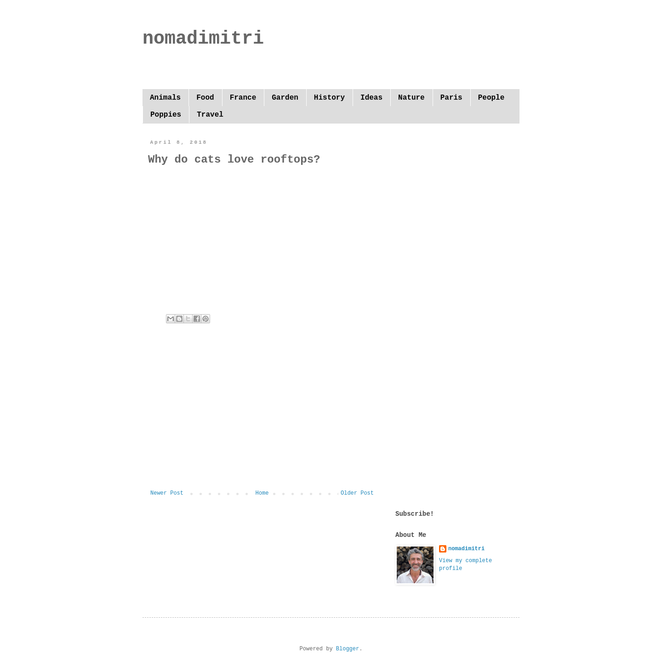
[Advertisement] (262, 414)
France (243, 98)
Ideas (371, 98)
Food (205, 98)
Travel (210, 115)
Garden (285, 98)
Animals (165, 98)
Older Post (357, 493)
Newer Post (166, 493)
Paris (451, 98)
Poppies (165, 115)
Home (262, 493)
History (329, 98)
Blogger (347, 649)
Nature (411, 98)
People (491, 98)
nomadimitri (203, 38)
